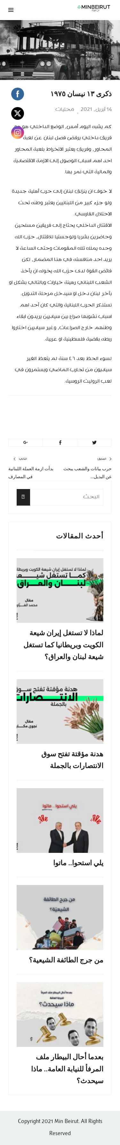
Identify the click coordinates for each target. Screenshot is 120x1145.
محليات (64, 109)
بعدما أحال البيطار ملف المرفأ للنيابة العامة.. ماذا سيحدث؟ (67, 1069)
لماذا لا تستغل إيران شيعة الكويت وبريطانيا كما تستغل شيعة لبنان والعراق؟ (63, 645)
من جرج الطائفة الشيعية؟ (66, 960)
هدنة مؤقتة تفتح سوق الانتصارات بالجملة (72, 760)
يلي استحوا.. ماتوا (78, 863)
